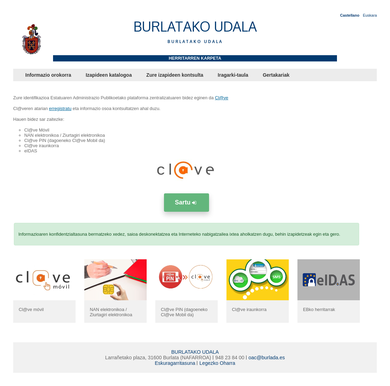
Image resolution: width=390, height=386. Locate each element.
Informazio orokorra (48, 75)
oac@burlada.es (267, 357)
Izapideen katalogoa (109, 75)
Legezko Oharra (217, 363)
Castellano (349, 15)
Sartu (186, 202)
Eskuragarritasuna (175, 363)
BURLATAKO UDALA (195, 352)
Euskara (370, 15)
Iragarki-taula (233, 75)
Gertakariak (276, 75)
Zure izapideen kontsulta (174, 75)
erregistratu (60, 108)
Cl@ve (221, 97)
